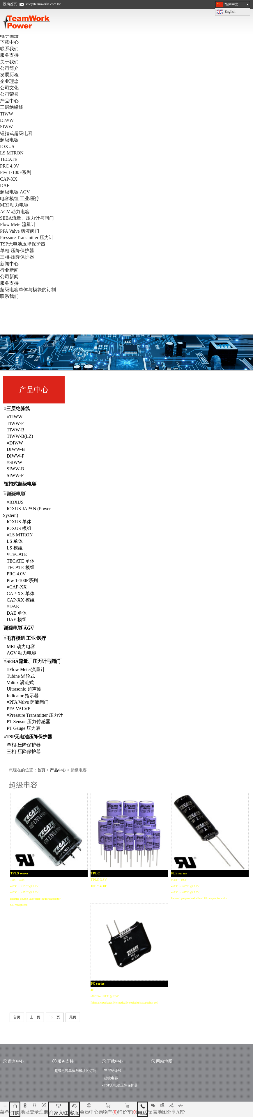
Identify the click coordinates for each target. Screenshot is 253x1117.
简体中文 (231, 4)
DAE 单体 (17, 613)
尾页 (72, 1017)
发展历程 (9, 74)
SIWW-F (15, 475)
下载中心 (9, 42)
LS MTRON (11, 152)
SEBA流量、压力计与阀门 (27, 218)
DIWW (7, 120)
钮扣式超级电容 (16, 133)
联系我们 (9, 48)
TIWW (6, 113)
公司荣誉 (9, 94)
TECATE (8, 159)
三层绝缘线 (11, 107)
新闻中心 (9, 263)
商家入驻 (58, 1109)
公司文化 (9, 87)
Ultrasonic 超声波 (24, 688)
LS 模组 (15, 547)
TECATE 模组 (21, 567)
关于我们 (9, 61)
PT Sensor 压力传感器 (28, 721)
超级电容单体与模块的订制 (28, 289)
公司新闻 (9, 276)
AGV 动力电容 (15, 211)
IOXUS (7, 146)
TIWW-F (15, 423)
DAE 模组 (17, 619)
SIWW (6, 126)
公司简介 (9, 68)
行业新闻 (9, 270)
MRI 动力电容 (14, 204)
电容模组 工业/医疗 (20, 198)
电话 (142, 1109)
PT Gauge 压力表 (23, 728)
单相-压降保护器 (17, 250)
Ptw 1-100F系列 (15, 172)
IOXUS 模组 (19, 528)
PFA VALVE (19, 708)
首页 (41, 770)
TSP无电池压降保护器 (22, 243)
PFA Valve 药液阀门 (19, 231)
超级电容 (9, 139)
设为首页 (10, 4)
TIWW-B (15, 429)
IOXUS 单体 (19, 521)
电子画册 (9, 35)
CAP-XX (8, 179)
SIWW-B (15, 468)
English (230, 12)
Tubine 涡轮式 (21, 676)
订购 (15, 1109)
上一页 (35, 1017)
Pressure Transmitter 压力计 (27, 237)
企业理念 (9, 81)
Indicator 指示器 (23, 695)
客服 (74, 1109)
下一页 (54, 1017)
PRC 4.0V (9, 165)
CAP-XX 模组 (21, 599)
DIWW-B (16, 449)
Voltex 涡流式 (20, 682)
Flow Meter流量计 (18, 224)
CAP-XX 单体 (21, 593)
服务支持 (9, 55)
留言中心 (13, 1061)
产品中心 (9, 100)
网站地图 (161, 1061)
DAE (5, 185)
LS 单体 (15, 541)
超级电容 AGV (15, 191)
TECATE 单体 (21, 560)
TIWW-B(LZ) (20, 436)
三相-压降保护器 (17, 257)
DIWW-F (15, 455)
